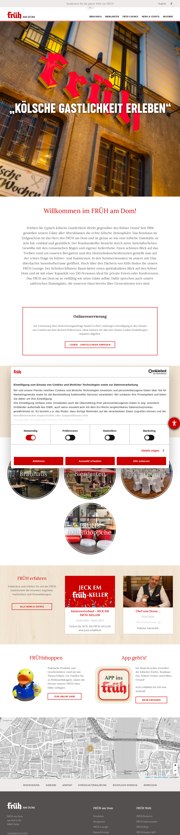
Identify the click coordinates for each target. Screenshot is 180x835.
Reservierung (31, 785)
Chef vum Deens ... (148, 611)
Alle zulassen (141, 461)
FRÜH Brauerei (144, 816)
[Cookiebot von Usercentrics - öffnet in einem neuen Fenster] (151, 372)
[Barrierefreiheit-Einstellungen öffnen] (174, 423)
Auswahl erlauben (90, 461)
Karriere (51, 785)
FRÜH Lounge (130, 16)
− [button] (175, 771)
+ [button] (175, 765)
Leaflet (147, 777)
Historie (168, 16)
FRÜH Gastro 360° (146, 832)
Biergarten (112, 16)
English (162, 3)
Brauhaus (95, 16)
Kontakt (67, 785)
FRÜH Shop (142, 826)
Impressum (150, 785)
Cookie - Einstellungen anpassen (90, 344)
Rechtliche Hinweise (125, 785)
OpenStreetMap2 (161, 777)
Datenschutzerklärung (92, 785)
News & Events (150, 16)
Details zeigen (150, 450)
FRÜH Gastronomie (148, 622)
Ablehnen (38, 461)
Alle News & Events (32, 606)
